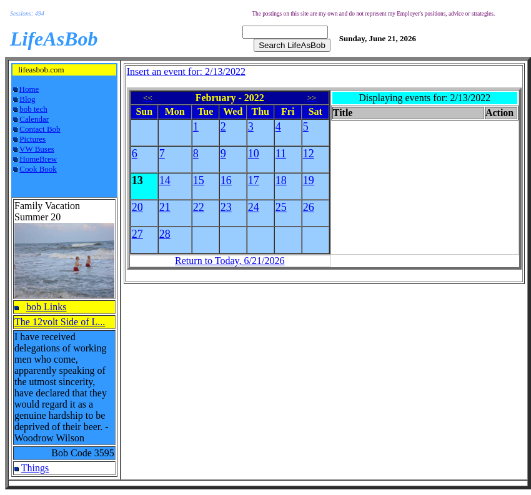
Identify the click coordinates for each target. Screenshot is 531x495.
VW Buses (36, 149)
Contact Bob (39, 129)
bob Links (46, 306)
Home (29, 89)
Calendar (34, 119)
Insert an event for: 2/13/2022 (186, 71)
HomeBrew (38, 159)
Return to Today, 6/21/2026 (229, 260)
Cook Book (38, 169)
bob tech (33, 109)
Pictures (32, 139)
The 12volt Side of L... (59, 321)
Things (35, 468)
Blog (27, 99)
